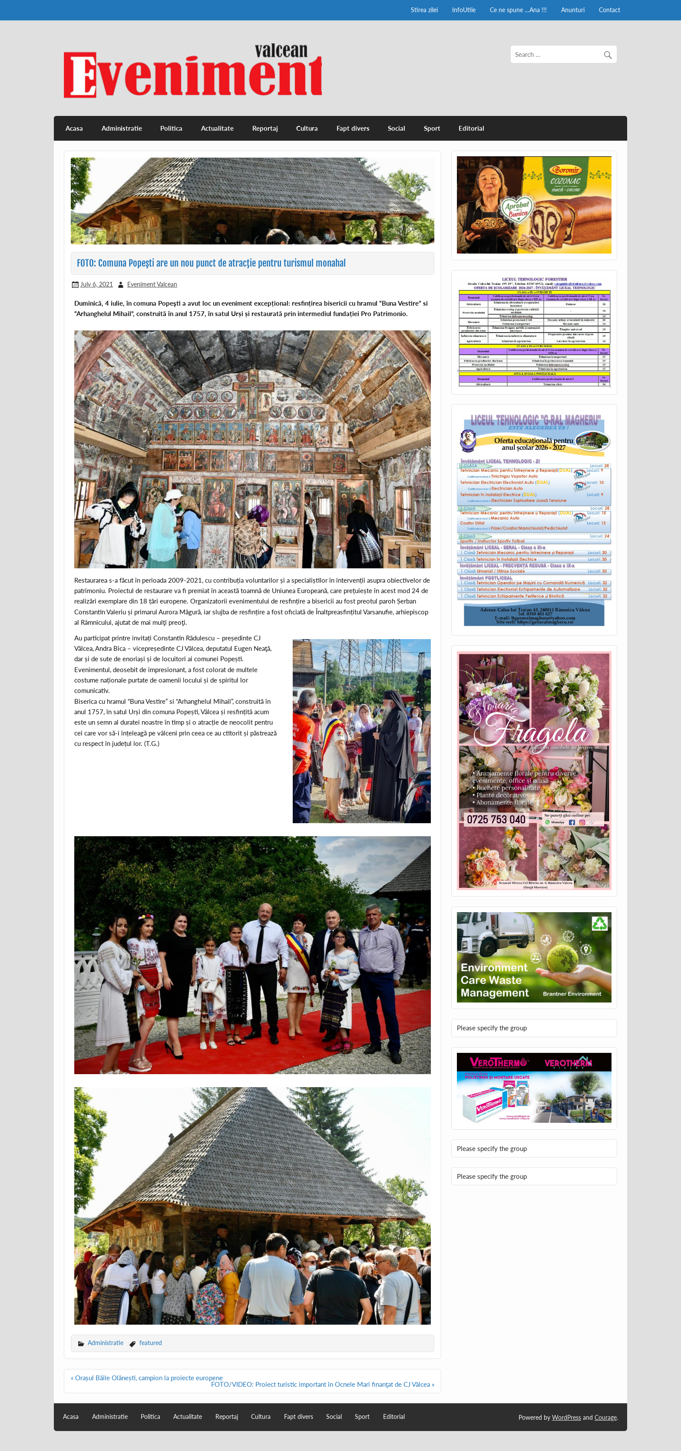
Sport (432, 128)
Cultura (307, 128)
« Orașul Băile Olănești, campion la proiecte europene (147, 1378)
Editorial (471, 128)
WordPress (566, 1417)
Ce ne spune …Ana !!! (518, 9)
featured (150, 1342)
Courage (606, 1417)
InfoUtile (464, 9)
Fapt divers (353, 128)
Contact (609, 9)
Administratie (122, 128)
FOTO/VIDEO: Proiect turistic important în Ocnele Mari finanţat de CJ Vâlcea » (322, 1384)
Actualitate (217, 128)
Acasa (74, 128)
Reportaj (265, 128)
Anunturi (573, 9)
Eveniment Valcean (152, 284)
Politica (171, 128)
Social (396, 128)
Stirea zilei (424, 9)
